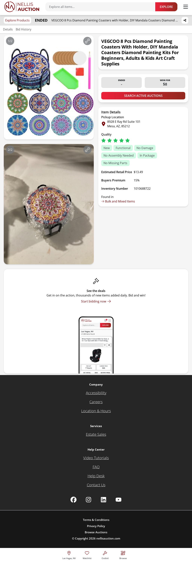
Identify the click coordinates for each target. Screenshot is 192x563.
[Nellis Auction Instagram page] (89, 500)
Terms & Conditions (96, 520)
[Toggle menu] (185, 6)
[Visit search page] (123, 554)
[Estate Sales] (96, 434)
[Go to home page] (22, 7)
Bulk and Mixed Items (118, 201)
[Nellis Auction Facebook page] (73, 500)
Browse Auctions (96, 532)
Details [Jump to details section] (8, 29)
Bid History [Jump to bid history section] (23, 29)
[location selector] (69, 554)
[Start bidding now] (96, 301)
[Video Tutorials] (96, 458)
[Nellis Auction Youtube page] (119, 500)
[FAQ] (96, 467)
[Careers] (96, 402)
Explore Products (17, 20)
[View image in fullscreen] (87, 41)
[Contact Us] (96, 485)
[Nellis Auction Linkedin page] (103, 500)
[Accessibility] (96, 393)
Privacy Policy (96, 526)
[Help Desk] (96, 476)
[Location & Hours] (96, 411)
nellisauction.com (108, 538)
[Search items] (102, 6)
